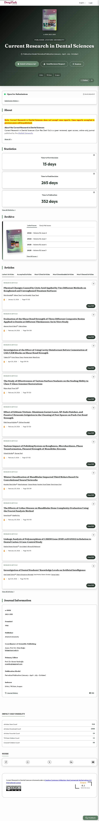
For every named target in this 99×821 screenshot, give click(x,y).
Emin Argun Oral (57, 497)
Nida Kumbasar (23, 497)
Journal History (11, 712)
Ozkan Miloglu (33, 497)
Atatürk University (25, 133)
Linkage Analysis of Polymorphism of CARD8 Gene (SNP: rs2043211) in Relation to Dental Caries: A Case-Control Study (47, 557)
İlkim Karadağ (9, 296)
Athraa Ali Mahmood (34, 563)
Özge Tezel (36, 296)
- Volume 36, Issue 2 (37, 233)
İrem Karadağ (27, 296)
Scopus (57, 75)
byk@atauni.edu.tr (12, 670)
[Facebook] (6, 781)
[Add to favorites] (93, 283)
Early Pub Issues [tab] (45, 225)
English (82, 3)
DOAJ (41, 75)
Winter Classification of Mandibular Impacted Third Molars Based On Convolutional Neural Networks (42, 491)
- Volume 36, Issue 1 (36, 239)
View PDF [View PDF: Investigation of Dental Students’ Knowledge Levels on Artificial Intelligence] (90, 604)
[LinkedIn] (71, 781)
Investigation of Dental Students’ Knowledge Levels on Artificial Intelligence (46, 588)
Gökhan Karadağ (25, 431)
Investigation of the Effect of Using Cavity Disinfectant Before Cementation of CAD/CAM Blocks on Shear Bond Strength (46, 356)
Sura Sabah (24, 563)
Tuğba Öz (8, 362)
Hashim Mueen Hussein (12, 563)
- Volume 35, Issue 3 (36, 250)
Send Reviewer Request (54, 64)
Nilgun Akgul (8, 395)
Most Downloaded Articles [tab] (63, 274)
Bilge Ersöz (37, 362)
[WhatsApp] (28, 781)
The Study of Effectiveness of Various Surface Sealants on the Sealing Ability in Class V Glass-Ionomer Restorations (47, 389)
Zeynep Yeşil (20, 464)
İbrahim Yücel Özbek (44, 497)
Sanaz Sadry (56, 593)
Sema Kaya (8, 530)
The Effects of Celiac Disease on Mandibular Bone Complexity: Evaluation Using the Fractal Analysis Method (47, 524)
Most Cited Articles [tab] (42, 274)
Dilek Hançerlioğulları (11, 431)
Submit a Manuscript (27, 64)
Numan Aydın (29, 362)
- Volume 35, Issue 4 (36, 244)
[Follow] (85, 80)
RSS (91, 712)
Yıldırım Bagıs (23, 329)
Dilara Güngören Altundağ (26, 593)
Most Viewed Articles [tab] (85, 274)
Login (91, 3)
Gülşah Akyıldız (9, 464)
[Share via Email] (93, 781)
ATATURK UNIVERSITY (54, 40)
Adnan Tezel (19, 296)
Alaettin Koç (17, 530)
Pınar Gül (16, 395)
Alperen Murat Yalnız (11, 329)
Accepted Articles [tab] (24, 274)
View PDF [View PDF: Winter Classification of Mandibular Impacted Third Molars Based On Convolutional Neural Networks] (90, 508)
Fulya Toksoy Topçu (18, 362)
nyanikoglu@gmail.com (13, 683)
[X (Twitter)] (49, 781)
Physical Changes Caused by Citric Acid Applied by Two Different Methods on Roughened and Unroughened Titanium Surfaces (46, 290)
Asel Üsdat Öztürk (10, 593)
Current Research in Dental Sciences (49, 46)
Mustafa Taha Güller (11, 497)
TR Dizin (49, 75)
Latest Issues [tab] (32, 225)
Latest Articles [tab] (8, 274)
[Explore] (77, 64)
